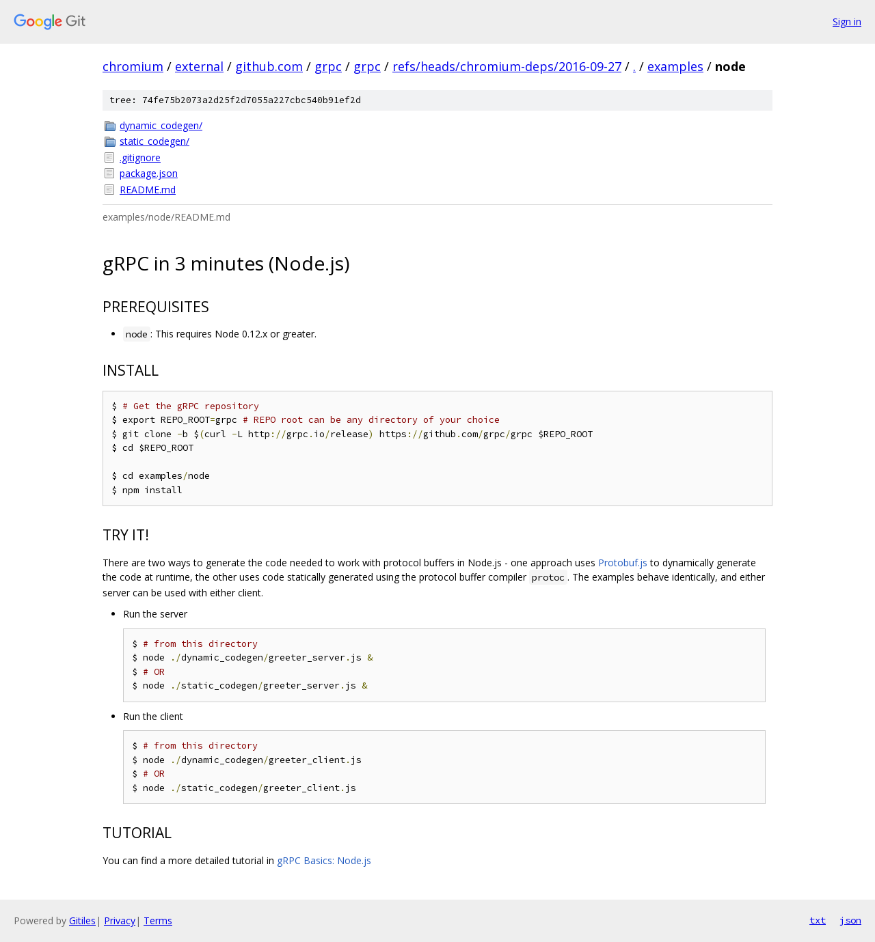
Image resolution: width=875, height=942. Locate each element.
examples (675, 66)
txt (817, 920)
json (850, 920)
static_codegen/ (154, 141)
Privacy (119, 920)
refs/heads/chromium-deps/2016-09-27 (506, 66)
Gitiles (82, 920)
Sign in (847, 21)
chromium (133, 66)
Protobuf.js (622, 562)
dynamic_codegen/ (161, 125)
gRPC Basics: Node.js (324, 860)
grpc (328, 66)
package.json (149, 173)
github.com (269, 66)
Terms (158, 920)
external (199, 66)
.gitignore (140, 157)
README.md (148, 189)
